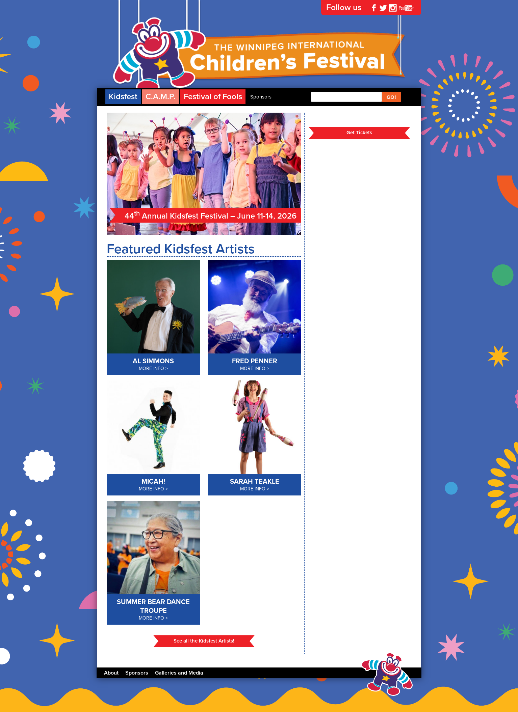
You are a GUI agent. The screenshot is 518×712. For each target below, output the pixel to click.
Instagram (393, 8)
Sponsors (260, 97)
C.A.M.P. (161, 97)
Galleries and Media (179, 673)
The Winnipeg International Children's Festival (259, 61)
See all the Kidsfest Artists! (204, 641)
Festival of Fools (213, 97)
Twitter (383, 8)
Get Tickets (359, 133)
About (111, 673)
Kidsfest (123, 97)
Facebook (374, 8)
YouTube (406, 8)
